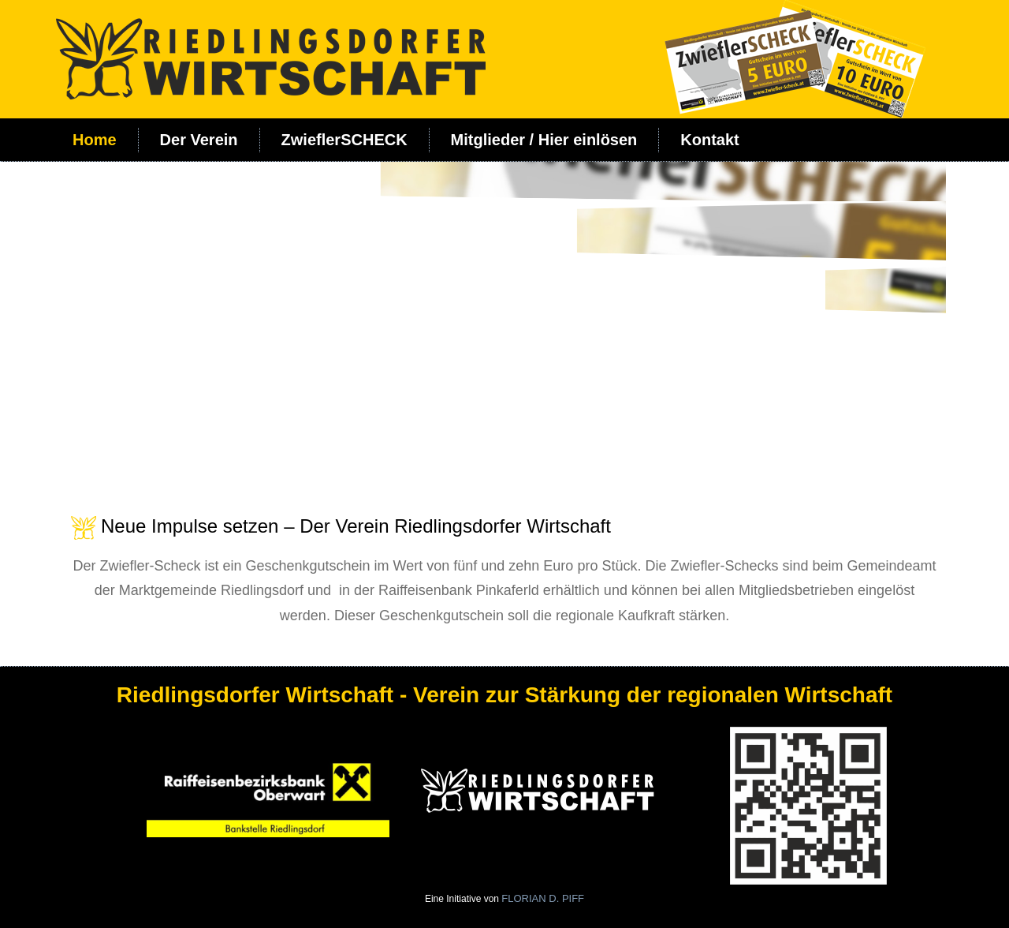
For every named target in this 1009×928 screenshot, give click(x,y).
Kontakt (709, 139)
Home (95, 139)
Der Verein (199, 139)
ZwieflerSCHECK (344, 139)
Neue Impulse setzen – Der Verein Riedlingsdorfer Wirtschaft (356, 526)
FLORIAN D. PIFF (542, 898)
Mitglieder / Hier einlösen (544, 139)
